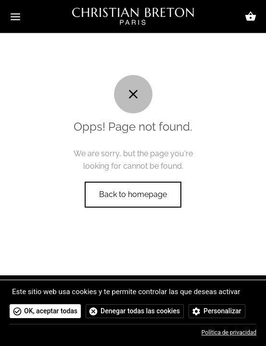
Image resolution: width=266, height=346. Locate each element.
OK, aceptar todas (50, 311)
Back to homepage (133, 194)
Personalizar (222, 311)
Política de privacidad (229, 332)
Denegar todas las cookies (140, 311)
